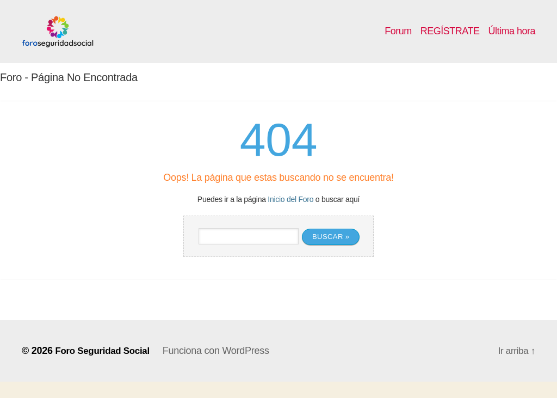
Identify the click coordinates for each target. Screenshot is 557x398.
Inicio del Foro (290, 215)
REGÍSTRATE (450, 39)
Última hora (511, 39)
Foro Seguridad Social (105, 367)
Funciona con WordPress (222, 367)
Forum (398, 39)
